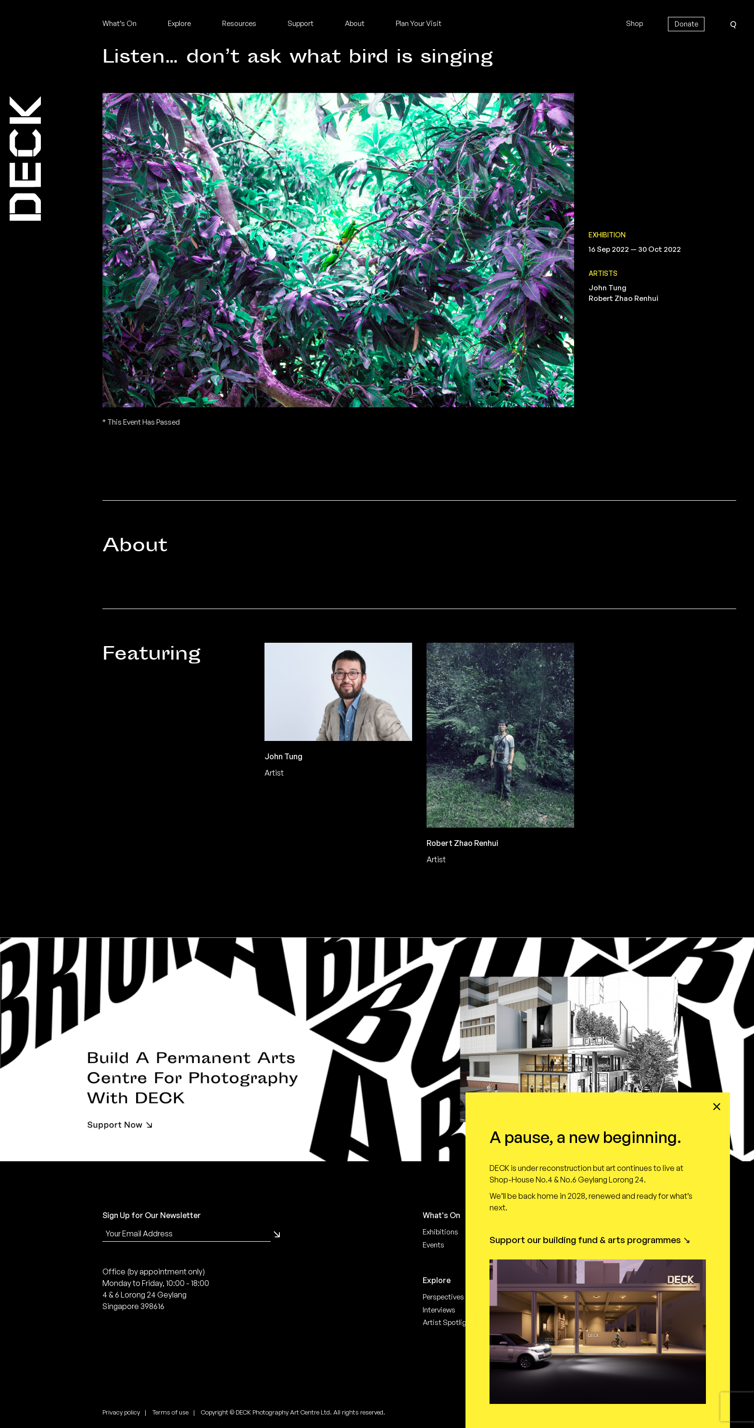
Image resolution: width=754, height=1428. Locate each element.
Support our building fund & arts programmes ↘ (590, 1240)
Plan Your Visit (418, 23)
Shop (634, 23)
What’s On (119, 23)
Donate (686, 23)
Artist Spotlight (448, 1322)
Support (301, 23)
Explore (179, 23)
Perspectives (443, 1296)
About (354, 23)
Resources (239, 23)
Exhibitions (440, 1231)
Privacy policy (121, 1412)
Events (433, 1244)
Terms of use (170, 1412)
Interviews (439, 1309)
